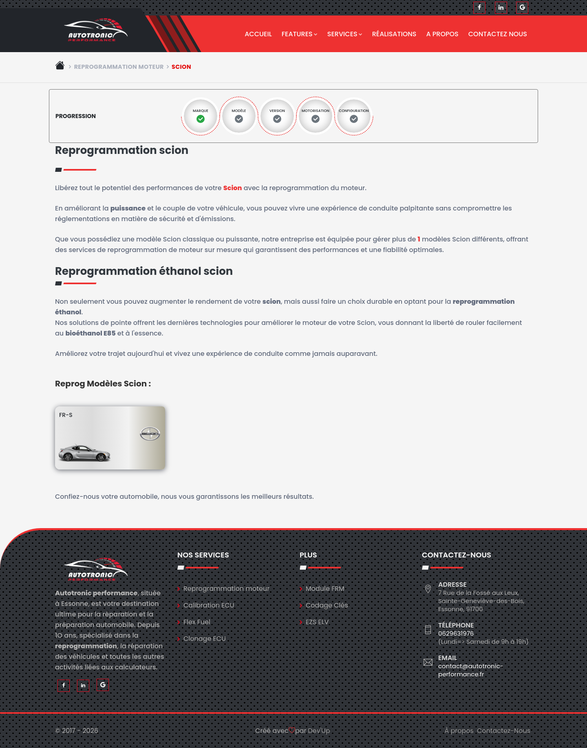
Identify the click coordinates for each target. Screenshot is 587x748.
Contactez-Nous (503, 730)
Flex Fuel (196, 622)
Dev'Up (319, 730)
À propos (459, 730)
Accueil (258, 34)
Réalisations (394, 34)
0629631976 (456, 633)
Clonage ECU (204, 638)
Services (344, 34)
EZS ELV (317, 622)
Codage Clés (327, 605)
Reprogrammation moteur (119, 67)
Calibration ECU (208, 605)
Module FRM (325, 588)
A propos (442, 34)
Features (300, 34)
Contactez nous (497, 34)
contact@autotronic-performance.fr (470, 670)
